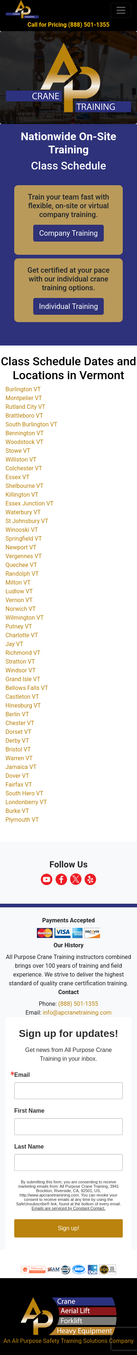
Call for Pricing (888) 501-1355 (68, 24)
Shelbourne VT (24, 485)
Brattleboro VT (24, 415)
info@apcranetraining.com (77, 1012)
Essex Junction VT (29, 503)
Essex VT (17, 477)
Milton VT (18, 582)
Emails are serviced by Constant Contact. (69, 1208)
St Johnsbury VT (26, 521)
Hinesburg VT (23, 705)
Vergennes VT (23, 556)
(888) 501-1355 (78, 1003)
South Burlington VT (31, 424)
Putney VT (18, 626)
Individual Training (68, 306)
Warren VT (19, 758)
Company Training (68, 233)
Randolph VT (22, 573)
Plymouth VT (22, 819)
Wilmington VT (24, 617)
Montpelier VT (23, 398)
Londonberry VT (26, 802)
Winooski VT (21, 529)
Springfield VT (23, 538)
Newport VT (21, 547)
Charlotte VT (21, 635)
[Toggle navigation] (121, 10)
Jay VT (14, 644)
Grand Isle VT (22, 679)
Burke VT (17, 810)
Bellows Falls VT (26, 687)
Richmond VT (23, 652)
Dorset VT (18, 731)
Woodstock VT (24, 441)
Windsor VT (20, 670)
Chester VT (19, 723)
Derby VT (17, 740)
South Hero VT (24, 793)
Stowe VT (17, 450)
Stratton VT (20, 661)
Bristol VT (18, 749)
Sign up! (68, 1228)
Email (22, 1075)
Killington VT (21, 494)
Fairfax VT (18, 784)
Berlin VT (17, 714)
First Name (29, 1111)
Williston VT (21, 459)
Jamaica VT (21, 767)
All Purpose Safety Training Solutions (59, 1340)
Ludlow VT (19, 591)
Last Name (29, 1147)
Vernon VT (19, 600)
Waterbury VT (23, 512)
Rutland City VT (25, 406)
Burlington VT (23, 389)
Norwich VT (20, 608)
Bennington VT (24, 433)
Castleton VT (22, 696)
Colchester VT (23, 468)
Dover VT (17, 775)
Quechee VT (21, 564)
